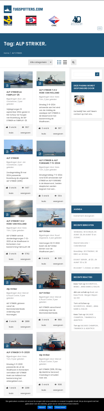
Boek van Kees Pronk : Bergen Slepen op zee (86, 295)
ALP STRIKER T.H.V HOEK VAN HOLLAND (49, 91)
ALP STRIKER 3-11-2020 (18, 352)
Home (6, 53)
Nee (50, 407)
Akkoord (42, 407)
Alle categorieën (38, 62)
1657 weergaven (25, 130)
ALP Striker (44, 231)
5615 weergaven (58, 261)
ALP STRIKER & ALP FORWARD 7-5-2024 (49, 162)
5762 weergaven (25, 256)
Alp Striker (11, 288)
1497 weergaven (25, 190)
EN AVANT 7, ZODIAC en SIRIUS (87, 268)
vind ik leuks (11, 130)
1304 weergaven (58, 199)
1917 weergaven (58, 131)
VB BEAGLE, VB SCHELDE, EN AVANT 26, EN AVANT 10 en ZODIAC (85, 235)
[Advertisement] (87, 161)
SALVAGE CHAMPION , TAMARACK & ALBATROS (85, 317)
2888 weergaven (25, 324)
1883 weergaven (58, 322)
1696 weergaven (58, 387)
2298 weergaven (25, 391)
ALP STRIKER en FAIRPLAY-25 (14, 93)
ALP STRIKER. (17, 53)
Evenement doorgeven (84, 216)
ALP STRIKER (12, 158)
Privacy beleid (60, 407)
